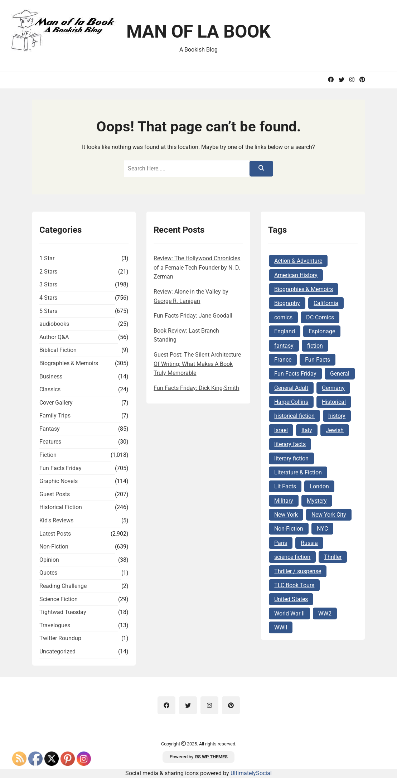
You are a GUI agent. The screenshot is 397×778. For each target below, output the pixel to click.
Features (50, 441)
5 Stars (48, 311)
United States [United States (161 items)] (291, 599)
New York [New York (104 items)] (286, 514)
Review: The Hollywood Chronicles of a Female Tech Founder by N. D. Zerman (197, 267)
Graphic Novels (58, 481)
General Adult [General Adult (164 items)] (291, 388)
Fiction (48, 454)
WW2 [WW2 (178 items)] (324, 613)
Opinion (49, 559)
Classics (49, 389)
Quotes (48, 572)
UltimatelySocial (251, 773)
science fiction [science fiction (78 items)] (292, 557)
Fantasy (49, 428)
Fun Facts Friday (60, 468)
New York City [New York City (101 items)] (328, 514)
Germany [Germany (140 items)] (333, 388)
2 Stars (48, 271)
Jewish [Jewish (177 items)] (335, 430)
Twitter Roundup (60, 638)
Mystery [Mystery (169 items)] (317, 500)
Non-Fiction (53, 546)
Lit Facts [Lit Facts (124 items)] (285, 486)
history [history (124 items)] (336, 415)
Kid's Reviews (56, 520)
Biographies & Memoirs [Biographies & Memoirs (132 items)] (303, 289)
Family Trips (55, 415)
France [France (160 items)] (282, 359)
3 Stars (48, 284)
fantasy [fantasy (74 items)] (284, 345)
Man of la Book (198, 31)
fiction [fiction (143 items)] (315, 345)
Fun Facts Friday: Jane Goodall (193, 315)
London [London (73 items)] (319, 486)
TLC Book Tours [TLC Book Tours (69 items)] (294, 585)
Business (50, 376)
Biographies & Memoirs (68, 363)
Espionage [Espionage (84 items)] (322, 331)
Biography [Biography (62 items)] (287, 303)
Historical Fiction (60, 507)
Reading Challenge (63, 586)
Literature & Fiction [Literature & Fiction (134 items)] (298, 472)
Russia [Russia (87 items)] (309, 543)
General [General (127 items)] (339, 373)
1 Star (46, 258)
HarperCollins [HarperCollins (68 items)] (291, 401)
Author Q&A (54, 337)
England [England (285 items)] (284, 331)
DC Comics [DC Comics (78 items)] (320, 317)
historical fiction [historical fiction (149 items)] (294, 415)
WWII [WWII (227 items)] (280, 627)
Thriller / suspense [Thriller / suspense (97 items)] (297, 571)
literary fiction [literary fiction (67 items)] (291, 458)
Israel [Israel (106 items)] (281, 430)
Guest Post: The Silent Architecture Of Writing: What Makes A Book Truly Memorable (197, 363)
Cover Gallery (56, 402)
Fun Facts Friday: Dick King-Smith (196, 388)
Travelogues (54, 625)
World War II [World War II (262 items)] (289, 613)
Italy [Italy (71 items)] (306, 430)
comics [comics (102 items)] (283, 317)
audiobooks (54, 323)
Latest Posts (55, 533)
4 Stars (48, 297)
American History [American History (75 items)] (296, 275)
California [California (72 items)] (326, 303)
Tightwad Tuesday (62, 612)
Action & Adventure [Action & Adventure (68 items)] (298, 260)
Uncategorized (57, 651)
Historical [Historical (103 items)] (334, 401)
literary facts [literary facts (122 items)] (290, 444)
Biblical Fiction (58, 350)
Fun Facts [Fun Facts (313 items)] (317, 359)
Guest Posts (54, 494)
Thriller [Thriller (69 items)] (333, 557)
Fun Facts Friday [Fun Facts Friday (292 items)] (295, 373)
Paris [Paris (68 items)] (280, 543)
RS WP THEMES (211, 756)
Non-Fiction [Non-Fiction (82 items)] (288, 528)
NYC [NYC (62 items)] (322, 528)
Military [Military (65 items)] (283, 500)
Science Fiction (58, 599)
